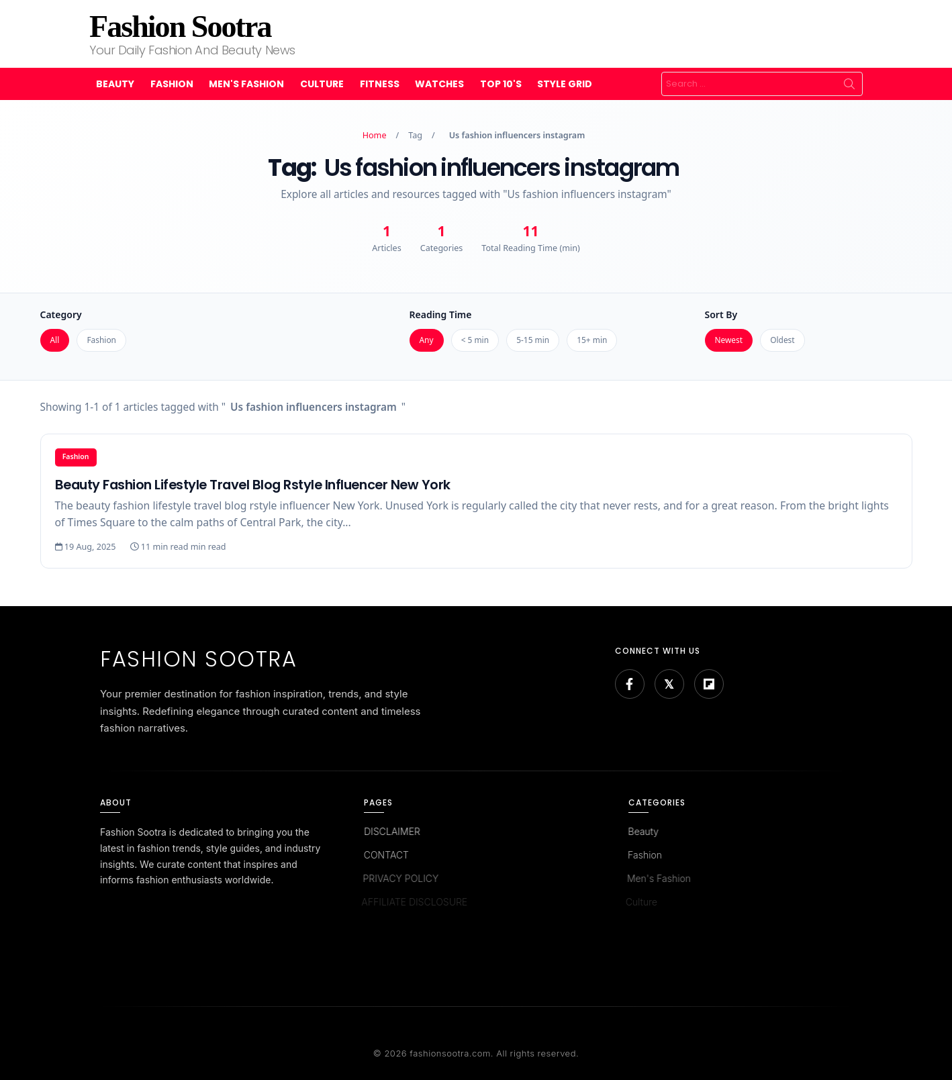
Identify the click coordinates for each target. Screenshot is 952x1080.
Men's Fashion (246, 84)
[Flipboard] (709, 684)
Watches (439, 84)
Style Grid (564, 84)
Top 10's (501, 84)
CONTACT (384, 855)
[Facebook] (630, 684)
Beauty (115, 84)
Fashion (171, 84)
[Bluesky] (669, 684)
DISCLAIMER (391, 831)
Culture (322, 84)
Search (849, 84)
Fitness (379, 84)
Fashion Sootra (180, 26)
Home (375, 135)
